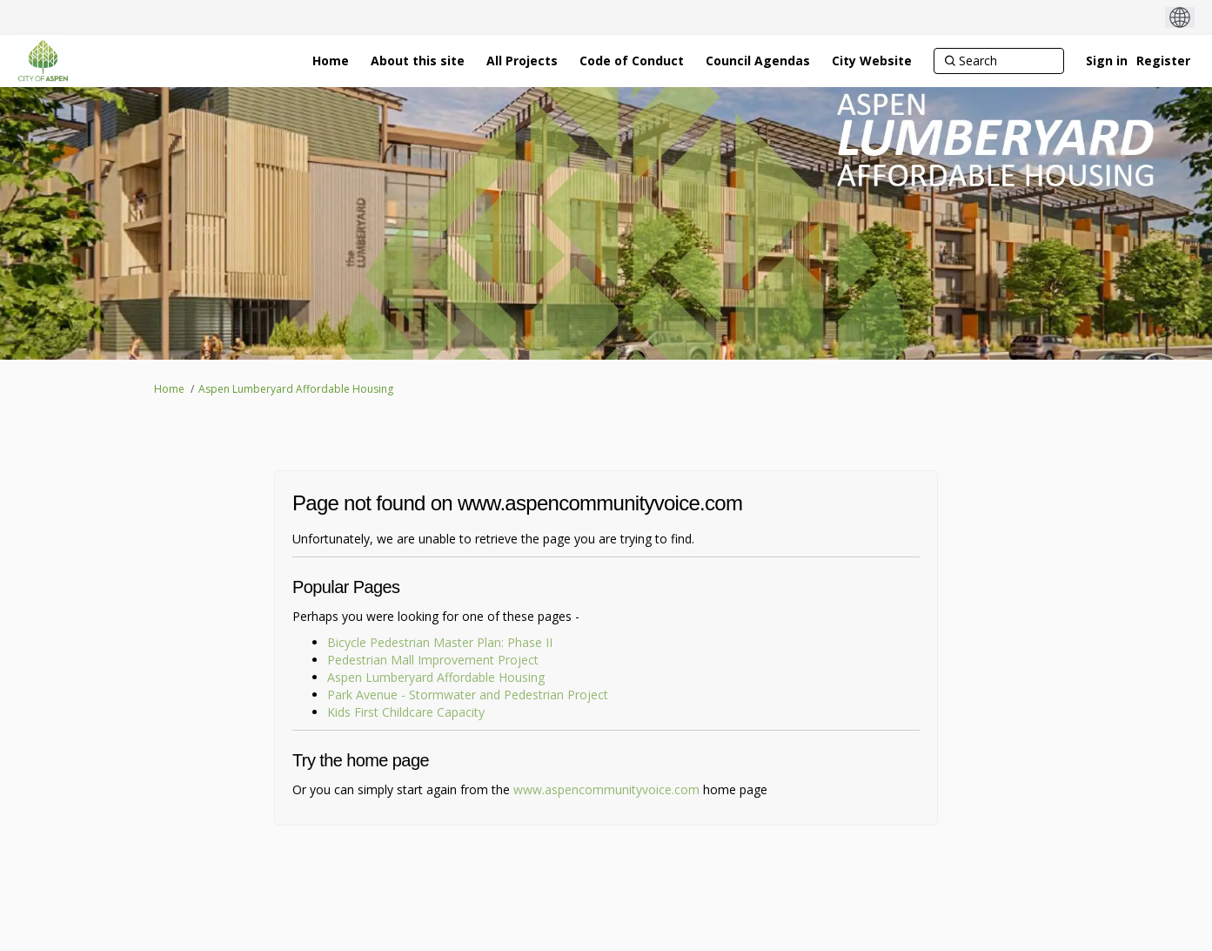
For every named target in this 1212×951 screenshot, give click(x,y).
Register (1163, 60)
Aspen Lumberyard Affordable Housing (295, 388)
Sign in (1107, 60)
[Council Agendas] (757, 61)
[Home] (330, 61)
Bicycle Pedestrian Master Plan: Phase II (439, 642)
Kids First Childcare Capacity (406, 712)
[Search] (999, 61)
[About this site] (417, 61)
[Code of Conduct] (631, 61)
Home (169, 388)
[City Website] (871, 61)
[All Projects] (522, 61)
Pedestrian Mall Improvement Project (433, 659)
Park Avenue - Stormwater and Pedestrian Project (467, 694)
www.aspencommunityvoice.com (606, 789)
